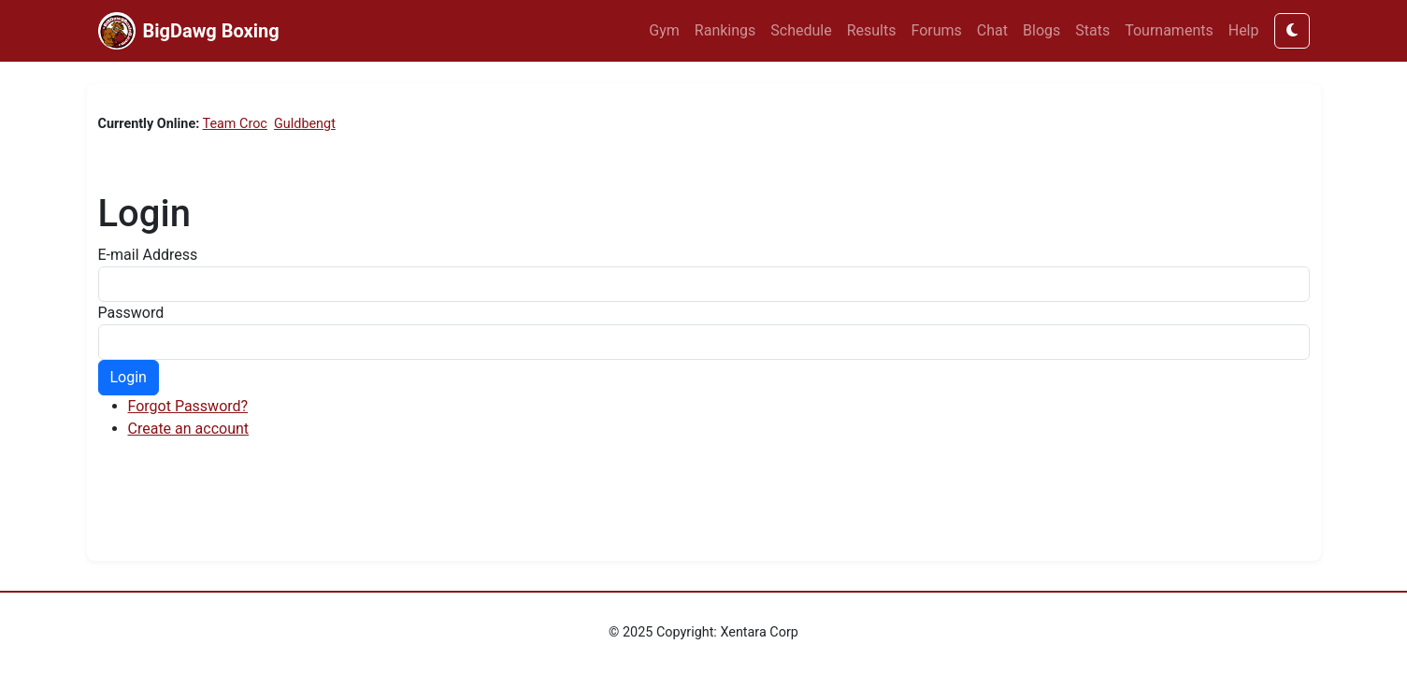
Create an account (189, 428)
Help (1243, 30)
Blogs (1041, 30)
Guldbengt (305, 124)
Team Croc (235, 124)
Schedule (800, 30)
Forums (937, 30)
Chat (992, 30)
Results (872, 30)
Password (131, 313)
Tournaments (1169, 30)
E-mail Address (148, 255)
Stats (1092, 30)
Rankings (725, 30)
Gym (664, 30)
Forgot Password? (188, 406)
